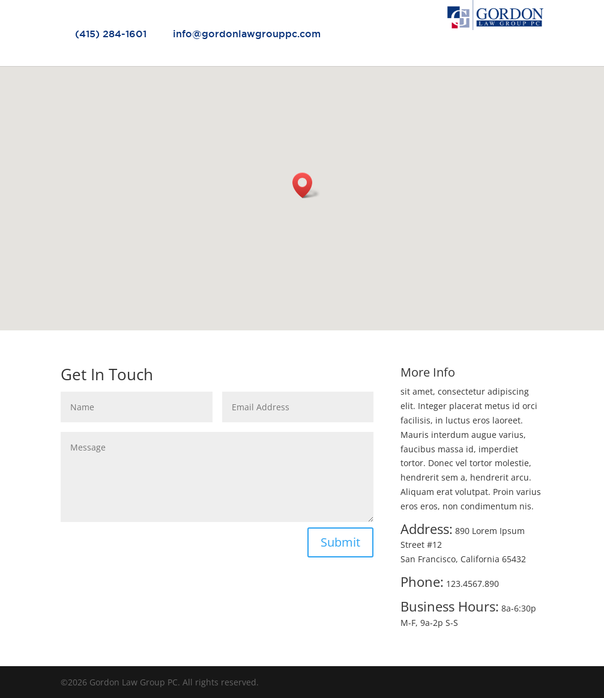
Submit (340, 542)
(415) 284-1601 (110, 33)
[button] (306, 185)
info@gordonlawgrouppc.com (247, 33)
